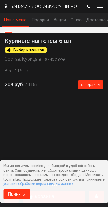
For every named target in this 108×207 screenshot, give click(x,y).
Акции (60, 19)
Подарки (40, 19)
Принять (16, 194)
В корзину (90, 84)
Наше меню (15, 19)
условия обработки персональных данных (38, 184)
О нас (76, 19)
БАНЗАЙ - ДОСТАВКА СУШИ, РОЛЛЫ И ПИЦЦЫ (42, 6)
